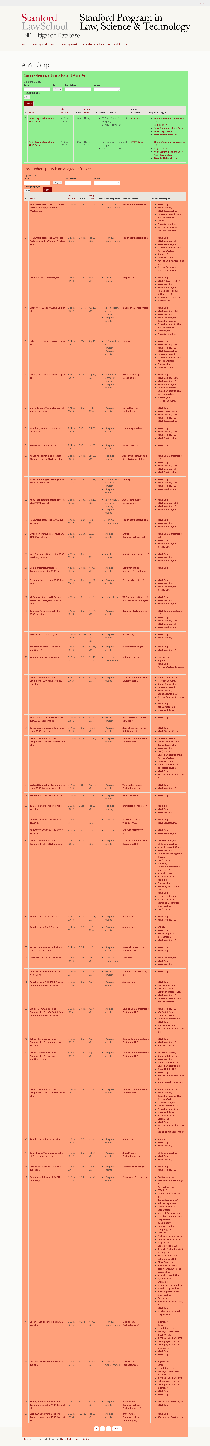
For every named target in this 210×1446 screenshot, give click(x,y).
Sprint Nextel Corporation (171, 1082)
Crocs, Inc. (163, 1281)
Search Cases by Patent (97, 44)
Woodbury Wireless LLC (134, 428)
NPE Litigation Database (52, 35)
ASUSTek (162, 926)
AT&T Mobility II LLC (168, 311)
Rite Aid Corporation (168, 1288)
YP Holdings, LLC (166, 1328)
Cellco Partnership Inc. (169, 1018)
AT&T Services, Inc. (167, 210)
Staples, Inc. (164, 1242)
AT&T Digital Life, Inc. (169, 731)
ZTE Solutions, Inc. (167, 840)
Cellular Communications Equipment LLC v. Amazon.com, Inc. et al (46, 1042)
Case (26, 84)
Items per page (32, 92)
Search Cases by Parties (65, 44)
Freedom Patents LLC (133, 580)
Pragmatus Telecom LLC (135, 1177)
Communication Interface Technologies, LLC (135, 571)
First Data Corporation (169, 1239)
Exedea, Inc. (163, 1118)
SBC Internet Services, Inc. (171, 1401)
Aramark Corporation (169, 1213)
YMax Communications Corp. (168, 128)
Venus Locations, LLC (133, 795)
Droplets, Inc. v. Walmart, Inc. (45, 277)
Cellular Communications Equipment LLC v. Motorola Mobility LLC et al (43, 1056)
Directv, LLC (164, 546)
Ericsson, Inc (164, 330)
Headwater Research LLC (135, 204)
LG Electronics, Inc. (167, 843)
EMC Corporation (166, 1177)
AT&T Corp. (137, 118)
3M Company (164, 1222)
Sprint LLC (163, 220)
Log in (202, 3)
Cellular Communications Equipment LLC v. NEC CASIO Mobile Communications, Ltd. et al (47, 1012)
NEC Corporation (166, 985)
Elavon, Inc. (163, 1298)
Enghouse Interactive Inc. (170, 1235)
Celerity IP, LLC (130, 341)
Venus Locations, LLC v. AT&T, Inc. (47, 795)
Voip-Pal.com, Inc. (132, 657)
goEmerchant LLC (167, 1258)
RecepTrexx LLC (130, 445)
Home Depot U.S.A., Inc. (170, 297)
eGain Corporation (167, 1255)
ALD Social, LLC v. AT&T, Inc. (44, 634)
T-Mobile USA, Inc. (167, 223)
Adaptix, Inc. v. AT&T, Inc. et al (45, 916)
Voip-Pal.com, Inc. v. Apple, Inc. (45, 657)
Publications (121, 44)
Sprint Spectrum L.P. (168, 693)
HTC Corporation (166, 876)
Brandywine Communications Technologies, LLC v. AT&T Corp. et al (47, 1404)
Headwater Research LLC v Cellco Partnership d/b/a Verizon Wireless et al (47, 241)
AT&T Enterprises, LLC (169, 280)
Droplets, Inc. (129, 277)
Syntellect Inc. (165, 1278)
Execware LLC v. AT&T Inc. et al (45, 957)
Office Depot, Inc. (166, 1262)
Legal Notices (68, 1439)
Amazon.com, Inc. (167, 1045)
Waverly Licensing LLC (134, 646)
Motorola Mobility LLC (169, 1052)
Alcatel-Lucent (165, 873)
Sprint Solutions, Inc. (168, 677)
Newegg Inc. (164, 1271)
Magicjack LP (160, 124)
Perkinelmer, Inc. (166, 1186)
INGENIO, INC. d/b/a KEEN (170, 1338)
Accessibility (82, 1439)
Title (31, 112)
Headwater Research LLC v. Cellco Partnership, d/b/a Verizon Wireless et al (47, 207)
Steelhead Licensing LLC (135, 1166)
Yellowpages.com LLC (169, 1341)
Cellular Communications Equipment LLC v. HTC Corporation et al (47, 1092)
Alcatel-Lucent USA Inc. (169, 847)
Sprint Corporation (167, 684)
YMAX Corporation (163, 131)
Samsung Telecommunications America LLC (169, 866)
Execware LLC (129, 957)
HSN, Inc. (162, 1232)
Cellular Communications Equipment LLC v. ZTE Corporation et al (47, 741)
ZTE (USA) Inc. (165, 751)
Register (28, 1439)
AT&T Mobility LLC (167, 207)
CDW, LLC (162, 1190)
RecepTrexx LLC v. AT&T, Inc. (44, 445)
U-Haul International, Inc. (171, 1285)
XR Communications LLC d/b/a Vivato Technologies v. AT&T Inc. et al (46, 600)
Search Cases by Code (35, 44)
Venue (97, 84)
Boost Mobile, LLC (167, 710)
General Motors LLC (167, 1245)
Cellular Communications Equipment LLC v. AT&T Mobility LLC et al (46, 680)
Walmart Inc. (164, 300)
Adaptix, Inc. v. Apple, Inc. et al (45, 1139)
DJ (54, 84)
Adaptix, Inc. (129, 916)
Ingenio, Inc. (164, 1321)
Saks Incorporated (167, 1203)
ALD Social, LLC (130, 634)
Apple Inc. (162, 660)
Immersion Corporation (135, 805)
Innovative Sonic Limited (135, 307)
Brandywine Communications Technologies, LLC (132, 1404)
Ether (160, 1324)
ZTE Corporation (166, 706)
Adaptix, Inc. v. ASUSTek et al (44, 926)
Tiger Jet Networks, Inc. (166, 134)
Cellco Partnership (167, 320)
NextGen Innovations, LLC (136, 554)
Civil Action (70, 84)
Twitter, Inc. (164, 657)
